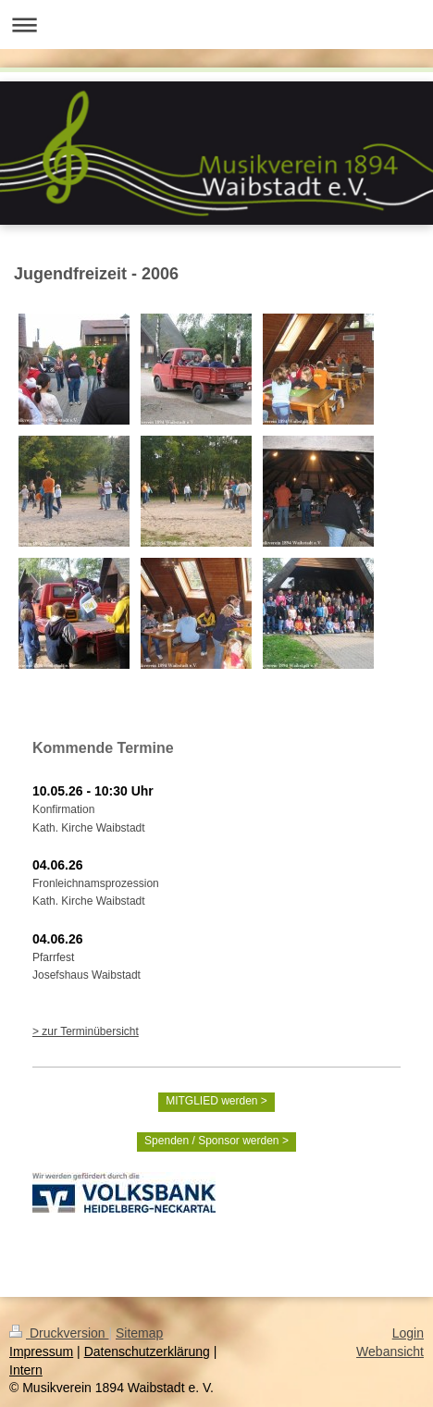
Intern (26, 1370)
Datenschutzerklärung (147, 1351)
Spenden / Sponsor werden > (216, 1140)
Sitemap (139, 1333)
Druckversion (58, 1333)
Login (408, 1333)
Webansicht (390, 1351)
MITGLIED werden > (216, 1100)
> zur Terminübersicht (85, 1031)
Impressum (41, 1351)
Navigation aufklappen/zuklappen (216, 24)
